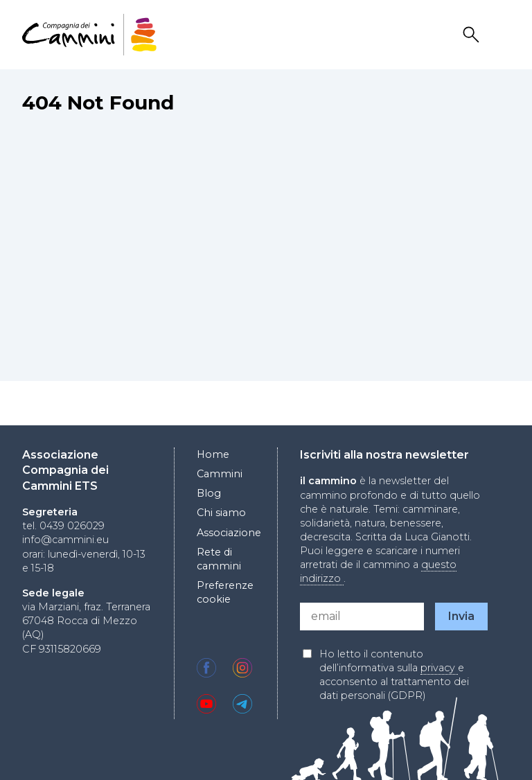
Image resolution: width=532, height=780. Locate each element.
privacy (439, 668)
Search (473, 35)
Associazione (229, 532)
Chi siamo (221, 512)
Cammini (219, 474)
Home (213, 454)
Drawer (501, 35)
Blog (209, 493)
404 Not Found (98, 102)
